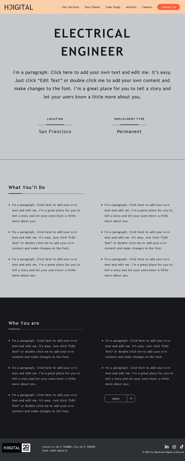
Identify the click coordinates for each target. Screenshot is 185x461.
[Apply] (116, 398)
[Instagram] (174, 447)
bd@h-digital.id (58, 450)
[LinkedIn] (166, 447)
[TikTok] (182, 447)
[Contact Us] (168, 7)
